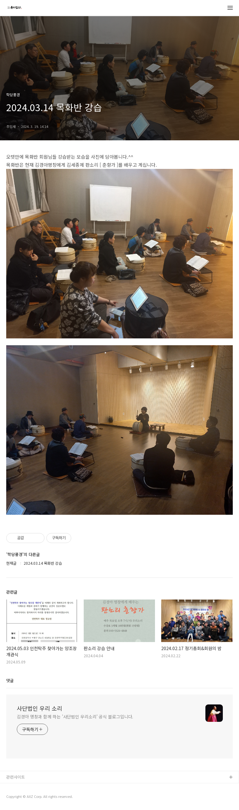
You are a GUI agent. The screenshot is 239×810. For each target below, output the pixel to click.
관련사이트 (15, 777)
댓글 (10, 680)
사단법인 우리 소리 (39, 708)
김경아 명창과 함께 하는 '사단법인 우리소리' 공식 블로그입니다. (75, 716)
